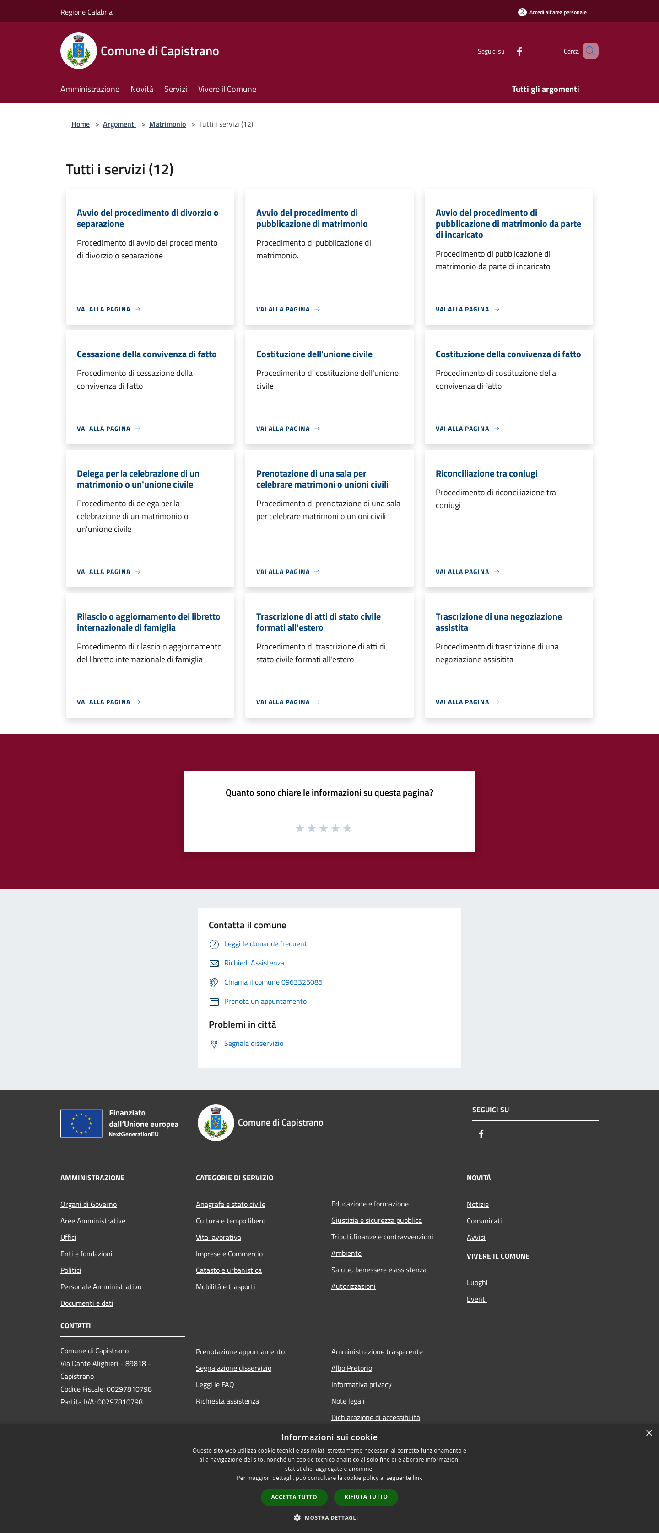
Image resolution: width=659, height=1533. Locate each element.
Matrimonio (167, 123)
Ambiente (346, 1253)
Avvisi (476, 1237)
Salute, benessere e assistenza (379, 1269)
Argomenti (119, 123)
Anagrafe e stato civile (230, 1204)
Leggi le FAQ (215, 1384)
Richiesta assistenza (227, 1400)
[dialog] (329, 1478)
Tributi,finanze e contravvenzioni (382, 1236)
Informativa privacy (361, 1384)
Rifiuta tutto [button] (366, 1497)
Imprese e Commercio (229, 1253)
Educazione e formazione (370, 1203)
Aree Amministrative (92, 1220)
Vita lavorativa (218, 1237)
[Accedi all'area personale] (552, 12)
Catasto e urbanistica (229, 1270)
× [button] (648, 1433)
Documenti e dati (86, 1302)
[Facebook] (506, 50)
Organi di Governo (88, 1204)
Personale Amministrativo (100, 1286)
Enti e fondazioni (86, 1253)
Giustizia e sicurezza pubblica (376, 1220)
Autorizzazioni (353, 1286)
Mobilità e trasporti (225, 1286)
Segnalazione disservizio (233, 1367)
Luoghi (477, 1282)
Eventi (477, 1298)
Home (80, 123)
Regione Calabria (86, 11)
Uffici (68, 1237)
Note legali (348, 1400)
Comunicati (484, 1220)
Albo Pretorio (351, 1367)
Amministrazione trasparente (377, 1351)
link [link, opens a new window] (417, 1478)
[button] (329, 1517)
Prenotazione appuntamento (240, 1351)
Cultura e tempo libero (230, 1220)
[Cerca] (588, 51)
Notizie (478, 1204)
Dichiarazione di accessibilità (375, 1417)
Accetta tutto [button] (294, 1497)
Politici (70, 1270)
